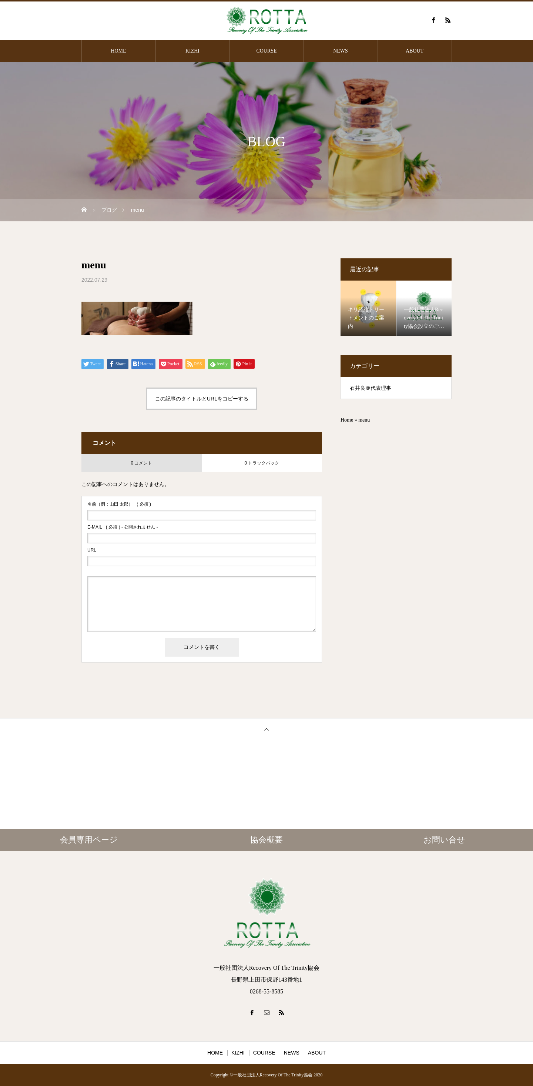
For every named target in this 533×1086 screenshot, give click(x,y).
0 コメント (141, 463)
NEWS (340, 51)
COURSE (266, 51)
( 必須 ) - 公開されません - (122, 527)
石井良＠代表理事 (370, 388)
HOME (118, 51)
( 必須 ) (119, 504)
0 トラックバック (261, 463)
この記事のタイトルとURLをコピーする (201, 399)
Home (347, 420)
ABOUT (414, 51)
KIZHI (192, 51)
